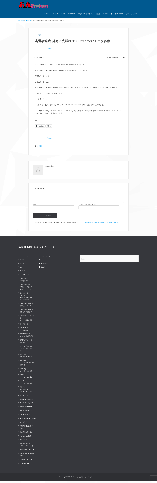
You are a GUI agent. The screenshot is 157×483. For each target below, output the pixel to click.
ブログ (63, 14)
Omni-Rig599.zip (25, 416)
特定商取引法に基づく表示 (27, 429)
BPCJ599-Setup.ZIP (26, 412)
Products (71, 14)
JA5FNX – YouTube (26, 461)
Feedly (42, 269)
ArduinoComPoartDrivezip (28, 420)
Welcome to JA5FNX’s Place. (27, 456)
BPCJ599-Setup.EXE (26, 409)
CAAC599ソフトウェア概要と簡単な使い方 (27, 313)
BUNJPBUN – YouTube (27, 451)
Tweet (49, 49)
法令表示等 (119, 14)
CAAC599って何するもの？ (24, 282)
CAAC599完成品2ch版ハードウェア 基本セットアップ (26, 289)
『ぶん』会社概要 (25, 438)
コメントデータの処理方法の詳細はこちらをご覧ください (100, 224)
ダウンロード (107, 14)
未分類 (39, 146)
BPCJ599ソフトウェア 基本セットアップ (27, 365)
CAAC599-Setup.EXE (26, 401)
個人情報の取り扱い (26, 434)
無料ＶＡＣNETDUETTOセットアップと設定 (26, 391)
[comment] (78, 198)
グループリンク (131, 14)
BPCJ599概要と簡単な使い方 (26, 357)
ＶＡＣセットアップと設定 (26, 384)
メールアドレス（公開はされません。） (89, 206)
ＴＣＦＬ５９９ (25, 326)
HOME (46, 14)
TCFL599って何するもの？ (24, 331)
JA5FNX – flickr (24, 465)
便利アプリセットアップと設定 (89, 14)
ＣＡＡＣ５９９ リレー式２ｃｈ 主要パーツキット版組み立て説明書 (26, 298)
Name (34, 206)
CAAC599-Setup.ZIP (26, 405)
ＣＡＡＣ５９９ (25, 277)
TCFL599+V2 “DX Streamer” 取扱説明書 (26, 337)
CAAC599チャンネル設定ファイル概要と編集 (27, 320)
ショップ (54, 14)
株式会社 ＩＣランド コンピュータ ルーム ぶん (27, 447)
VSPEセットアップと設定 (26, 378)
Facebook (43, 265)
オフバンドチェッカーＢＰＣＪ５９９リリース (27, 350)
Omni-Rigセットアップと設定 (26, 372)
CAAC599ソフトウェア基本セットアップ (27, 307)
